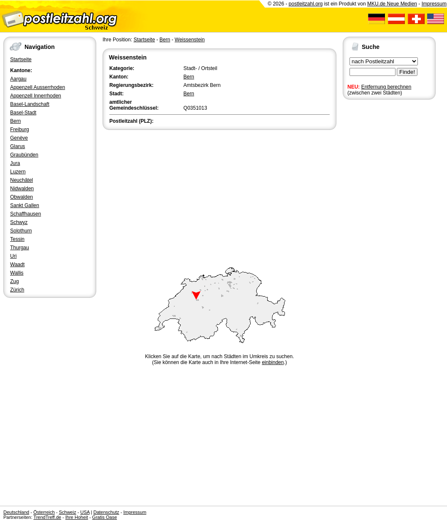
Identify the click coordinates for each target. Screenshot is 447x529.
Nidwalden (22, 189)
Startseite (21, 59)
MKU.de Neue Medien (392, 4)
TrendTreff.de (47, 517)
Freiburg (19, 129)
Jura (15, 163)
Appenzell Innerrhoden (35, 96)
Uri (13, 256)
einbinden (273, 362)
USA (84, 512)
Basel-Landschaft (29, 104)
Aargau (18, 79)
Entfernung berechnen (386, 87)
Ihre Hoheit (76, 517)
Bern (15, 121)
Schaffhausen (25, 214)
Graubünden (24, 155)
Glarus (17, 146)
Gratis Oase (104, 517)
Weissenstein (190, 40)
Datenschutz (106, 512)
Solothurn (21, 231)
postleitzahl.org (306, 4)
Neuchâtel (21, 180)
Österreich (44, 512)
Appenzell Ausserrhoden (37, 87)
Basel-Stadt (23, 113)
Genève (19, 138)
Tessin (17, 239)
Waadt (17, 264)
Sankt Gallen (24, 205)
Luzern (18, 172)
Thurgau (19, 248)
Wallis (17, 273)
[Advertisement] (219, 195)
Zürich (17, 290)
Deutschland (16, 512)
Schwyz (18, 222)
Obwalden (21, 197)
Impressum (434, 4)
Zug (14, 281)
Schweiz (67, 512)
